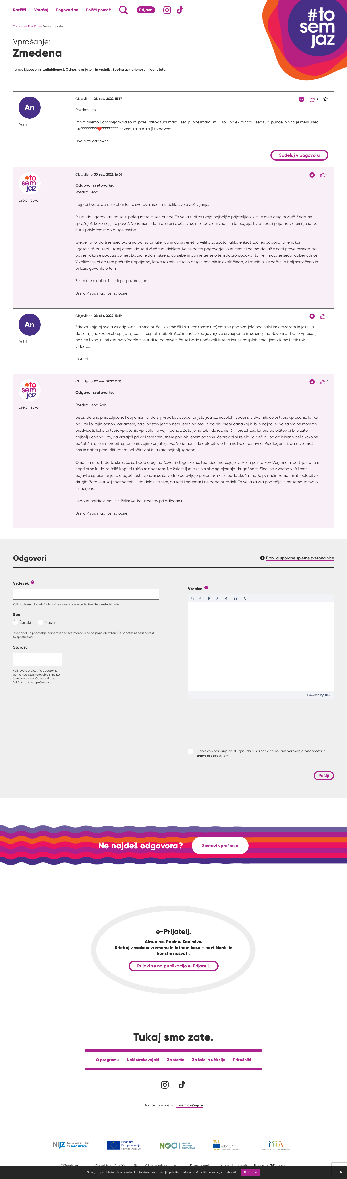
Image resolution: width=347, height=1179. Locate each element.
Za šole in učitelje (208, 1059)
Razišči (19, 10)
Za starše (175, 1059)
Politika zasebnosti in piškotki (164, 1165)
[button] (192, 598)
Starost (20, 647)
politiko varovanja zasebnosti (218, 1172)
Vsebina (195, 588)
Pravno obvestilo (201, 1165)
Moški (49, 622)
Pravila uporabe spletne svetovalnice (300, 557)
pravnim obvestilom (213, 755)
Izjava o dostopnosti (233, 1165)
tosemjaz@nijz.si (189, 1105)
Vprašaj (41, 10)
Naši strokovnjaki (143, 1059)
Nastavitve (250, 1172)
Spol (17, 614)
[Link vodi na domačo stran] (314, 27)
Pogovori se (67, 10)
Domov (18, 26)
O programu (107, 1059)
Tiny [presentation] (327, 695)
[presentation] (192, 598)
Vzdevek (21, 583)
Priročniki (242, 1059)
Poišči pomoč (98, 10)
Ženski (25, 622)
